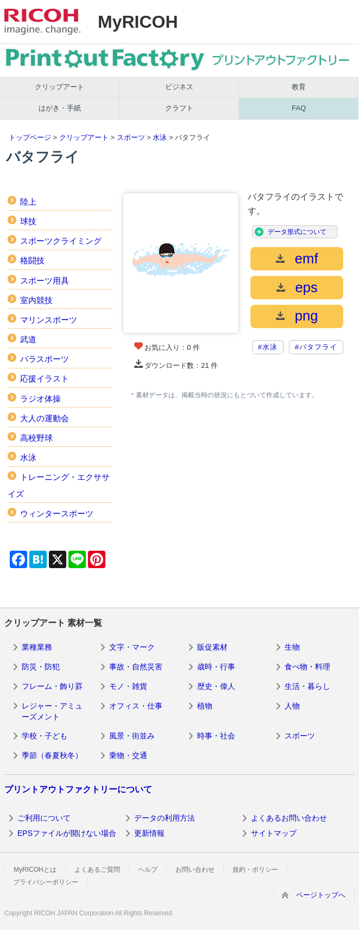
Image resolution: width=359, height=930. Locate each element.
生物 (292, 647)
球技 (28, 221)
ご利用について (44, 818)
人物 (292, 705)
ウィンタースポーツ (56, 513)
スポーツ (131, 137)
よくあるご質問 (97, 869)
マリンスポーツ (48, 319)
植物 (204, 705)
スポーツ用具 (44, 280)
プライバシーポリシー (45, 882)
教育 (299, 87)
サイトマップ (274, 833)
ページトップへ (320, 895)
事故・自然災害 (135, 666)
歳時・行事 (216, 666)
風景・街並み (132, 735)
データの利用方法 (164, 818)
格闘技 (32, 260)
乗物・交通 (128, 755)
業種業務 (37, 647)
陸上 (28, 201)
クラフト (179, 108)
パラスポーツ (44, 359)
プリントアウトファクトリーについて (78, 789)
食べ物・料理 (307, 666)
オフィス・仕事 (135, 705)
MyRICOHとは (35, 869)
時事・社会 (216, 735)
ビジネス (179, 87)
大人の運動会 (44, 418)
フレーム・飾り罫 (52, 686)
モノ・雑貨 (128, 686)
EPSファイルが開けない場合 (66, 833)
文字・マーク (132, 647)
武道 (28, 339)
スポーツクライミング (61, 240)
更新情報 (149, 833)
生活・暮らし (307, 686)
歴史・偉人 (216, 686)
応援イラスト (44, 378)
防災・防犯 (41, 666)
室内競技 (36, 300)
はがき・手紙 (60, 108)
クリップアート (59, 87)
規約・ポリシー (255, 869)
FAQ (299, 108)
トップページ (30, 137)
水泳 (160, 137)
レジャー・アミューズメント (52, 711)
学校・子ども (44, 735)
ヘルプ (148, 869)
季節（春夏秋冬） (52, 755)
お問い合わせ (195, 869)
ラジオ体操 (40, 398)
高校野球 (36, 437)
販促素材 (212, 647)
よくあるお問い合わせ (289, 818)
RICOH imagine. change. (42, 22)
